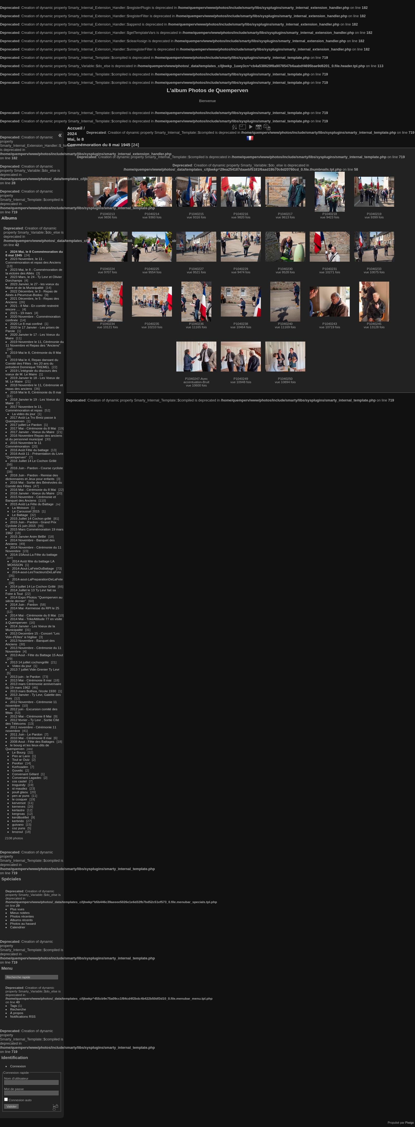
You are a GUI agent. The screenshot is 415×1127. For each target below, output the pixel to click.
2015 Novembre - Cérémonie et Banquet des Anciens (31, 498)
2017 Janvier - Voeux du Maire (32, 432)
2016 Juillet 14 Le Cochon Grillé (33, 461)
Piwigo (409, 1122)
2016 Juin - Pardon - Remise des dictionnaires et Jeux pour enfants (32, 477)
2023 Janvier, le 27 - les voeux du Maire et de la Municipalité (32, 285)
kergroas (18, 813)
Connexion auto (18, 1100)
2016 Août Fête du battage (29, 450)
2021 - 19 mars (21, 313)
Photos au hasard (23, 923)
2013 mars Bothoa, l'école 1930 (33, 691)
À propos (16, 1013)
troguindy (19, 785)
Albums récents (21, 920)
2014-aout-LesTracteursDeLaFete (36, 572)
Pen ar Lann (21, 756)
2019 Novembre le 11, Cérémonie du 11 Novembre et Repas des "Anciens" (35, 343)
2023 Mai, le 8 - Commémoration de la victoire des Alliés (34, 271)
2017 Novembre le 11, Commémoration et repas (24, 408)
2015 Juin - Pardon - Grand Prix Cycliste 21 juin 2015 (31, 523)
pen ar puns (20, 795)
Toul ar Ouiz (21, 759)
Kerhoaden (20, 767)
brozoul (17, 831)
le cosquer (19, 799)
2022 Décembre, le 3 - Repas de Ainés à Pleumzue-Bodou (32, 293)
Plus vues (17, 909)
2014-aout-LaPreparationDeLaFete (37, 579)
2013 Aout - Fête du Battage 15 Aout (36, 655)
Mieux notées (20, 912)
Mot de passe (14, 1089)
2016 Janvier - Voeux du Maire (32, 493)
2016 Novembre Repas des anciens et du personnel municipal (34, 437)
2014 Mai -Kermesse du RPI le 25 (34, 608)
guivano (18, 824)
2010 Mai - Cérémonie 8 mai (30, 738)
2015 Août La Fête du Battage (32, 504)
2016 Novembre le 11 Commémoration (23, 444)
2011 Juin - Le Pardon (26, 734)
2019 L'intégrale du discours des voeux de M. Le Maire (31, 372)
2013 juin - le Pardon (25, 676)
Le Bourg (19, 752)
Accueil (74, 128)
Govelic (17, 770)
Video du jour (21, 666)
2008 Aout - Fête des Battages (32, 741)
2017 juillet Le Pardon (26, 424)
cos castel (19, 781)
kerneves (19, 806)
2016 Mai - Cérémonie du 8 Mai (33, 489)
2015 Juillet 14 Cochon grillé (30, 518)
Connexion (18, 1066)
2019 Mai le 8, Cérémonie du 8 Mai (35, 352)
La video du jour (24, 414)
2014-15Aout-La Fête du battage (34, 554)
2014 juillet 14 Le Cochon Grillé (33, 586)
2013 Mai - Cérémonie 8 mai (30, 680)
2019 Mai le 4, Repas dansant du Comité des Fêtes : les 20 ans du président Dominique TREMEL (32, 363)
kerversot (19, 803)
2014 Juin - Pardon (24, 604)
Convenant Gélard (25, 774)
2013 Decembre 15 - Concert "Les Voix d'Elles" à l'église (33, 635)
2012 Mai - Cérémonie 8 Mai (30, 716)
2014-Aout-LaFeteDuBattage (33, 568)
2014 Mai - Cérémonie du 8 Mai (33, 615)
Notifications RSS (23, 1016)
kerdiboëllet (20, 817)
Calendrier (17, 927)
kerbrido (18, 821)
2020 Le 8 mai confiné (26, 323)
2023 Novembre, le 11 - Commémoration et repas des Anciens (33, 260)
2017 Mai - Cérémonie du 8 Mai (33, 428)
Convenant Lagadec (26, 777)
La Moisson (20, 507)
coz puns (18, 828)
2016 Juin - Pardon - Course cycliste (36, 468)
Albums (9, 218)
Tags (13, 1005)
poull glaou (20, 792)
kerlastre (18, 810)
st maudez (19, 788)
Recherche (18, 1009)
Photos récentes (22, 916)
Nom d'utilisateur (16, 1078)
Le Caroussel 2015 (26, 511)
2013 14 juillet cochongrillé (30, 662)
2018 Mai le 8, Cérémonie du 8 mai (35, 392)
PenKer (17, 763)
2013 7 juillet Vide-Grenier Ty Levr (34, 669)
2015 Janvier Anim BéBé (28, 536)
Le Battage (20, 515)
